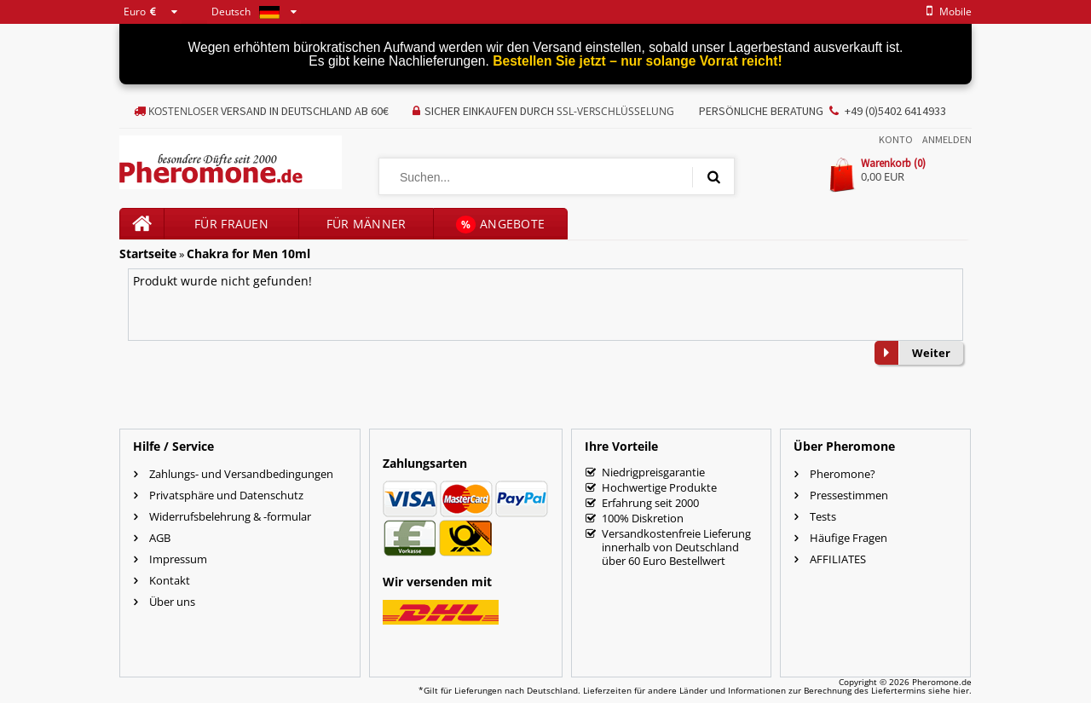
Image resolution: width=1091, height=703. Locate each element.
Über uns (172, 601)
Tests (823, 516)
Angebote (501, 224)
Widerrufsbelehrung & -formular (230, 516)
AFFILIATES (838, 559)
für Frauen (231, 224)
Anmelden (947, 139)
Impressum (178, 559)
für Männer (366, 224)
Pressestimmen (849, 495)
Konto (896, 139)
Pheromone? (842, 473)
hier (961, 690)
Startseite (147, 253)
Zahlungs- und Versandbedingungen (241, 473)
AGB (159, 537)
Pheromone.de (942, 682)
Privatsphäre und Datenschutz (226, 495)
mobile (946, 11)
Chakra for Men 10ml (248, 253)
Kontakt (169, 580)
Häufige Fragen (848, 537)
